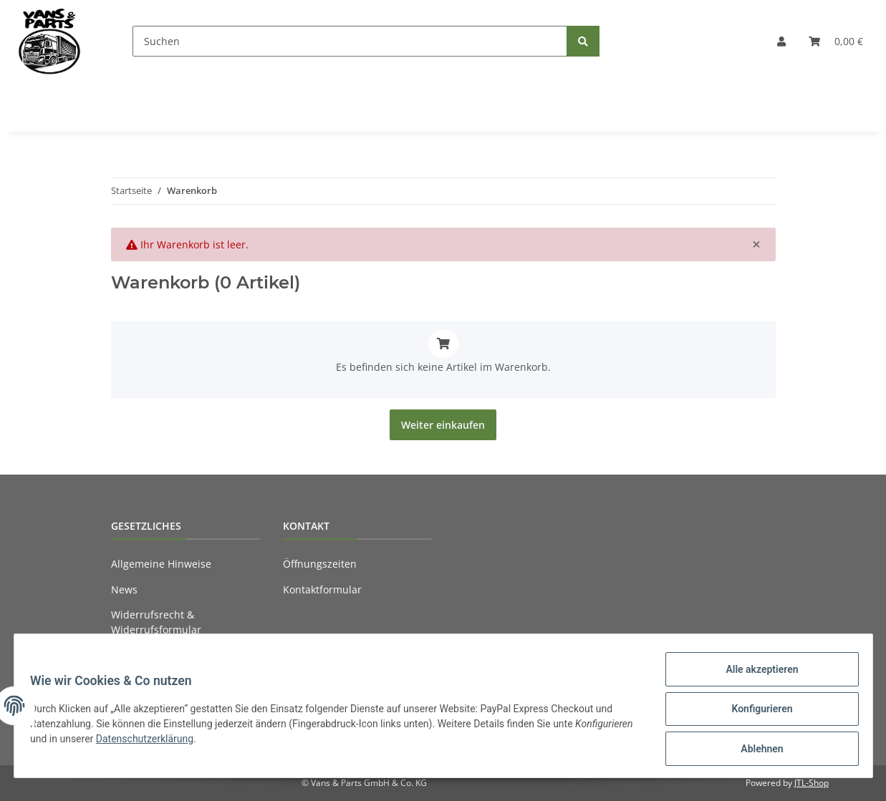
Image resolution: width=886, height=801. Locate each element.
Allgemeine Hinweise (161, 564)
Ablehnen (755, 750)
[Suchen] (350, 41)
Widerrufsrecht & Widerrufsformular (156, 622)
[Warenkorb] (836, 41)
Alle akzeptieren (755, 675)
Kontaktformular (322, 589)
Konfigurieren (755, 713)
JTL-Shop (811, 783)
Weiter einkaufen (443, 425)
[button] (781, 41)
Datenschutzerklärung (211, 743)
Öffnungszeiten (320, 564)
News (124, 589)
